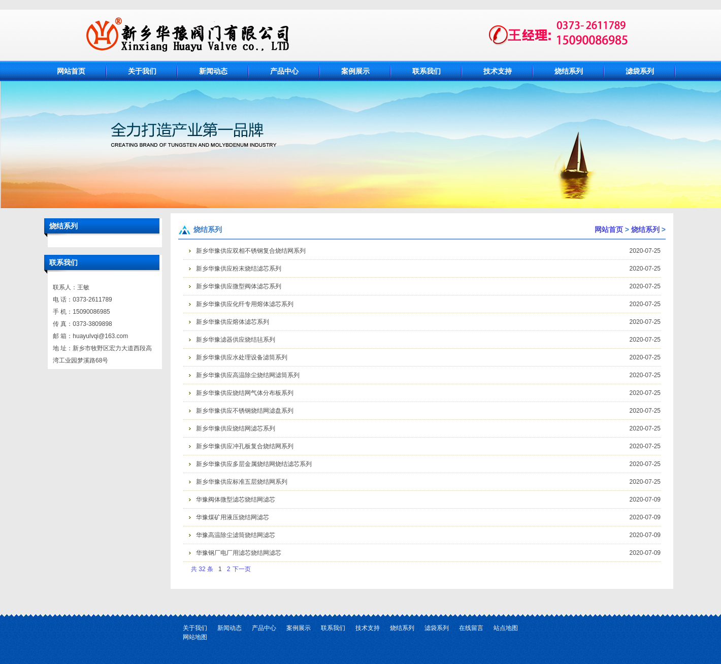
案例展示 (355, 71)
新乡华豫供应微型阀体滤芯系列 (238, 286)
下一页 (242, 569)
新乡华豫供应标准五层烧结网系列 (241, 481)
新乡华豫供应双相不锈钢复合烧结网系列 (251, 250)
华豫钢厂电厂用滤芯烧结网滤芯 (238, 552)
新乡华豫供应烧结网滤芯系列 (235, 428)
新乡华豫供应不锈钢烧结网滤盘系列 (244, 410)
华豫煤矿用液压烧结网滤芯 (232, 517)
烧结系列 (568, 71)
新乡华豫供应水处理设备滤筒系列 (241, 357)
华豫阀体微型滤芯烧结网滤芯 (235, 499)
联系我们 (426, 71)
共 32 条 (202, 569)
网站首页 (71, 71)
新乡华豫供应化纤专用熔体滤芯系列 (244, 304)
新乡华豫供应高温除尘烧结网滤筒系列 (248, 375)
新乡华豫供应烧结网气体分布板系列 (244, 392)
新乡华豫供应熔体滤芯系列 (232, 321)
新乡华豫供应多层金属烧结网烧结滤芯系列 (254, 464)
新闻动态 (213, 71)
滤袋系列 (640, 71)
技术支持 (497, 71)
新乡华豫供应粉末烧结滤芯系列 (238, 268)
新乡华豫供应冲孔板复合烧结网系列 (244, 446)
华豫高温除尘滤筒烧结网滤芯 (235, 535)
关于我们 (142, 71)
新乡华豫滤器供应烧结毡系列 (235, 339)
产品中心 (284, 71)
